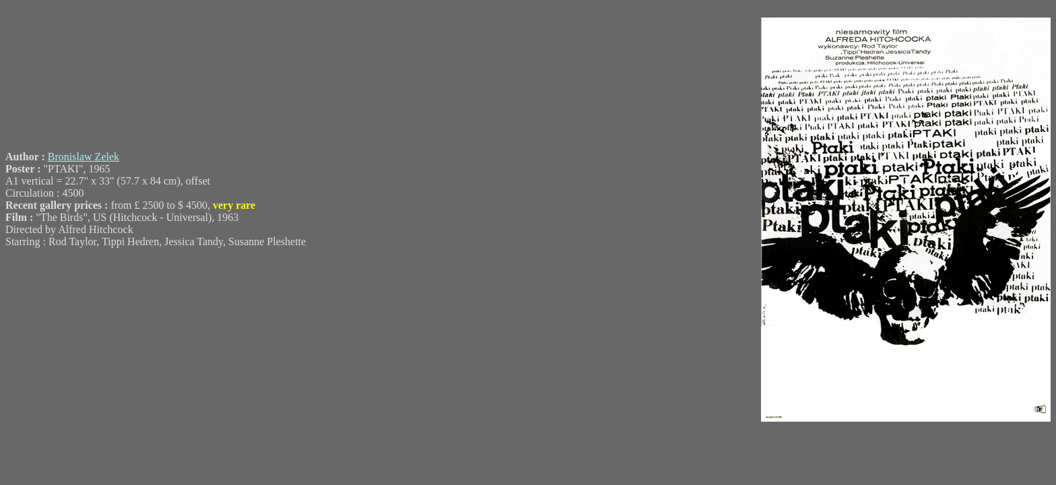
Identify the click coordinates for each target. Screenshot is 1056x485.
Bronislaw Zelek (83, 156)
